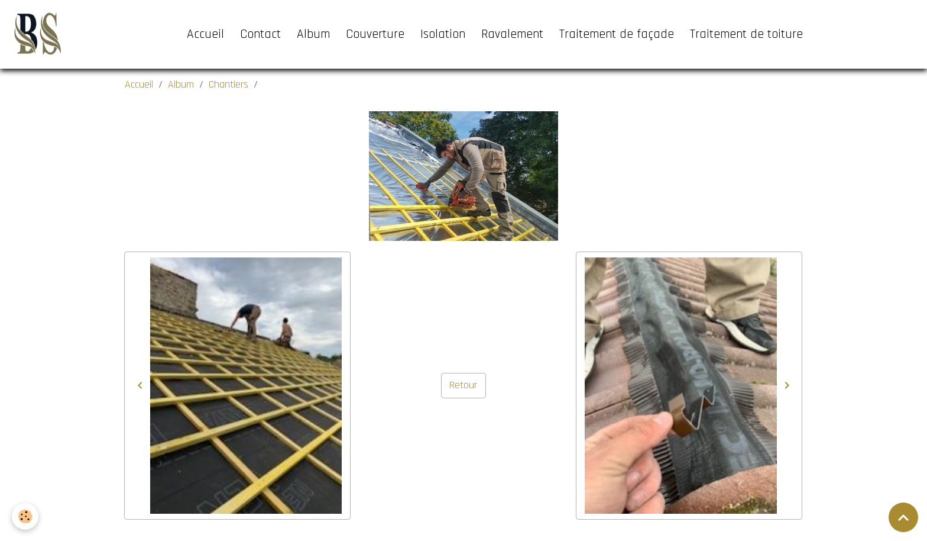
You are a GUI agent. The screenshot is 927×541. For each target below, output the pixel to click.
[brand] (39, 34)
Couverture (375, 34)
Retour (463, 385)
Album (313, 34)
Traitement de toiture (746, 34)
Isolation (442, 34)
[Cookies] (25, 516)
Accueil (205, 34)
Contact (260, 34)
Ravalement (512, 34)
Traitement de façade (616, 34)
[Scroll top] (903, 517)
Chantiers (228, 84)
